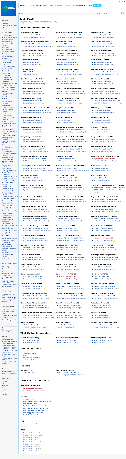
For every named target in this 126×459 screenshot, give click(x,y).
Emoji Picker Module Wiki (66, 110)
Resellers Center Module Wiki (67, 267)
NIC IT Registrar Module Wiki (67, 178)
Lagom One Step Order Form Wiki (104, 158)
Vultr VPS (5, 250)
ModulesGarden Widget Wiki (67, 340)
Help (3, 27)
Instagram (5, 392)
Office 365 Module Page (101, 180)
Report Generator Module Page (33, 269)
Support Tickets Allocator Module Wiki (35, 305)
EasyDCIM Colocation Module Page (69, 103)
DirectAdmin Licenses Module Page (34, 84)
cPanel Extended (7, 60)
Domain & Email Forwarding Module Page (71, 93)
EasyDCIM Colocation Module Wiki (69, 101)
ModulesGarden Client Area (31, 435)
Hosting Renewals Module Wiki (103, 149)
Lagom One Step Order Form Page (105, 161)
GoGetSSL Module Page (101, 132)
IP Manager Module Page (66, 161)
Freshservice (6, 105)
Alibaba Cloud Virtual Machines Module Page (37, 46)
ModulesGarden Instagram (31, 448)
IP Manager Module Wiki (66, 158)
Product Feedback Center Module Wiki (106, 219)
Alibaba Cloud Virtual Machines (8, 44)
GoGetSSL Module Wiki (101, 129)
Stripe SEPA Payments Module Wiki (105, 296)
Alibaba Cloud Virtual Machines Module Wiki (37, 44)
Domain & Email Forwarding (7, 80)
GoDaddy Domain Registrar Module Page (71, 132)
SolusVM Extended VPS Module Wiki (105, 286)
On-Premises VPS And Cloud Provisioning (9, 285)
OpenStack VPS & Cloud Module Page (70, 190)
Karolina (46, 21)
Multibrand (5, 145)
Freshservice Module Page (102, 122)
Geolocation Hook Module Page (33, 132)
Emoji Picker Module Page (66, 112)
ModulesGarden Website (31, 433)
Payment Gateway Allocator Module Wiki (71, 199)
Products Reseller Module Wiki (103, 228)
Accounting (5, 267)
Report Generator (7, 213)
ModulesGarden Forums (30, 437)
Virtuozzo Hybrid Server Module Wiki (69, 315)
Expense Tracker (7, 101)
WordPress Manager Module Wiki (33, 325)
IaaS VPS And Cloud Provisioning (8, 281)
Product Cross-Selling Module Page (69, 221)
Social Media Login (7, 224)
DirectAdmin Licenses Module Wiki (34, 81)
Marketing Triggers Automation (7, 138)
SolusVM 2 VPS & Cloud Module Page (70, 288)
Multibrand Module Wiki (101, 168)
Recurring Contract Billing (9, 211)
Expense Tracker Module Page (32, 122)
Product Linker (6, 186)
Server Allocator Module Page (103, 269)
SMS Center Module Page (102, 279)
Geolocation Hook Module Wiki (32, 129)
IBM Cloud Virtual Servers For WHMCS (35, 158)
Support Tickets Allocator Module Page (35, 308)
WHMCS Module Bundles (9, 373)
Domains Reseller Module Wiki (32, 101)
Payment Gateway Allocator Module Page (71, 201)
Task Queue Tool (28, 360)
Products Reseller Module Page (103, 230)
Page (21, 13)
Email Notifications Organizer (7, 94)
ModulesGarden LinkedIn (31, 446)
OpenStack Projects (8, 151)
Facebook (5, 385)
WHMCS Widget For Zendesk (103, 340)
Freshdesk (5, 103)
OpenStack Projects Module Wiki (33, 187)
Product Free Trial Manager (7, 183)
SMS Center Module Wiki (101, 276)
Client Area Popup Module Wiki (68, 53)
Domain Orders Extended (9, 83)
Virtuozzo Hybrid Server (9, 248)
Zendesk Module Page (65, 327)
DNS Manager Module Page (102, 84)
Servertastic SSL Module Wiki (67, 276)
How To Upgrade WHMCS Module (34, 413)
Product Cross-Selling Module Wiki (69, 219)
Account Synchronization (9, 37)
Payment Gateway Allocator (7, 162)
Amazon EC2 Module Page (66, 46)
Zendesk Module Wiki (65, 325)
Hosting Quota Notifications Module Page (71, 151)
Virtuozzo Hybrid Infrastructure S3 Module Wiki (37, 315)
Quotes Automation (7, 203)
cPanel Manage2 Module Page (103, 64)
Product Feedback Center (9, 181)
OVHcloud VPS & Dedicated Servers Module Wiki (109, 187)
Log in (123, 1)
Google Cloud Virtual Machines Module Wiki (72, 139)
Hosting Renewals (7, 129)
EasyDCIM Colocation (8, 87)
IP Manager (5, 133)
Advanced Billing (7, 41)
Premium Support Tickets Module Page (35, 221)
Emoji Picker (6, 97)
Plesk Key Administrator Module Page (105, 211)
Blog (3, 383)
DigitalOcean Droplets (8, 67)
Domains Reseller (7, 85)
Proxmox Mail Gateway (9, 191)
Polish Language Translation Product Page (71, 375)
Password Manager (8, 159)
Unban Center (6, 242)
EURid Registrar (7, 99)
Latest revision (37, 22)
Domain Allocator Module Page (33, 93)
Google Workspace (7, 121)
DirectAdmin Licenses (8, 71)
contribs (54, 21)
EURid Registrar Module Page (103, 112)
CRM (3, 64)
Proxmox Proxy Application (31, 357)
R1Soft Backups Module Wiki (32, 257)
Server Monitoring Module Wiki (32, 276)
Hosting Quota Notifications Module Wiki (70, 149)
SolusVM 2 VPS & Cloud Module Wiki (70, 286)
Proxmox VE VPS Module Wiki (103, 238)
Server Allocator (7, 217)
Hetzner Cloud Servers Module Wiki (34, 149)
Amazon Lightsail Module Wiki (103, 44)
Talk (50, 21)
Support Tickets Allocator (9, 238)
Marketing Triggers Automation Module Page (37, 170)
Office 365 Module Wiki (101, 178)
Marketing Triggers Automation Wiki (34, 168)
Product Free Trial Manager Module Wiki (35, 228)
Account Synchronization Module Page (70, 37)
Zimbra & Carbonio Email (9, 259)
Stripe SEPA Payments (9, 236)
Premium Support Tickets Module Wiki (35, 219)
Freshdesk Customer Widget (32, 340)
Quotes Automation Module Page (104, 250)
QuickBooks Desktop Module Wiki (33, 247)
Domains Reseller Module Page (33, 103)
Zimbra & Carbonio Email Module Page (106, 327)
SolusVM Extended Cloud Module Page (35, 298)
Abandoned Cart (7, 35)
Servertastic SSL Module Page (68, 279)
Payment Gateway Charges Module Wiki (106, 199)
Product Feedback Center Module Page (106, 221)
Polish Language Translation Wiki (68, 372)
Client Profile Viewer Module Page (104, 55)
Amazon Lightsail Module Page (103, 46)
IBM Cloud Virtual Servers (9, 131)
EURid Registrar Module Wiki (103, 110)
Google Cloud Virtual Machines (8, 118)
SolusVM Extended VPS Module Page (105, 288)
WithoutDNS (5, 252)
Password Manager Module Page (33, 201)
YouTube (4, 394)
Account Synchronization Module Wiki (70, 35)
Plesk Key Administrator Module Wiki (105, 209)
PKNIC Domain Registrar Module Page (35, 211)
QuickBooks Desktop (8, 199)
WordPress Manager (8, 254)
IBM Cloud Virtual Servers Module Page (35, 161)
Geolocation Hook (7, 107)
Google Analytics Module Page (32, 141)
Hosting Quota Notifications (6, 126)
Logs (24, 355)
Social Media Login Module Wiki (33, 286)
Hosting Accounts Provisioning (7, 278)
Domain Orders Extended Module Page (106, 93)
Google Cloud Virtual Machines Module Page (72, 141)
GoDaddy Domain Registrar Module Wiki (71, 129)
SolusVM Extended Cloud (9, 230)
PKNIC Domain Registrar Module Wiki (35, 209)
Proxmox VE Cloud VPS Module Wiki (70, 238)
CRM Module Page (29, 74)
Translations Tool (7, 328)
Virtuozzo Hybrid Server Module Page (70, 317)
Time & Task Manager (8, 240)
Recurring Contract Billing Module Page (106, 259)
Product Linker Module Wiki (67, 228)
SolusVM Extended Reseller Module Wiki (71, 296)
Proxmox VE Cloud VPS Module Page (70, 240)
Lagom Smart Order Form (9, 135)
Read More (97, 5)
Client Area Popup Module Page (68, 55)
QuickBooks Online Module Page (68, 250)
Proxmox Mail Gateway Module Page (34, 240)
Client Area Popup (7, 54)
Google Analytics (7, 115)
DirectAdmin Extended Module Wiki (105, 72)
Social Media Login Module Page (33, 288)
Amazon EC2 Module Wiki (66, 44)
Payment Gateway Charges (7, 165)
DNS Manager (6, 75)
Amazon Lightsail (7, 49)
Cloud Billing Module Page (31, 64)
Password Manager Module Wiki (33, 199)
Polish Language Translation (7, 330)
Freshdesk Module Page (66, 122)
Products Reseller (7, 189)
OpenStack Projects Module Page (33, 190)
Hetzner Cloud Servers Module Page (34, 151)
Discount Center (7, 73)
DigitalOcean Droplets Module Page (69, 74)
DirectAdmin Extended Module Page (105, 74)
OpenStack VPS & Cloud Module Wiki (70, 187)
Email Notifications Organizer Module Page (36, 112)
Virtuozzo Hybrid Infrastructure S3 (7, 245)
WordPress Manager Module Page (34, 327)
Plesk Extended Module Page (67, 211)
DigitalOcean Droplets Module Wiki (69, 72)
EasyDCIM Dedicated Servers (8, 90)
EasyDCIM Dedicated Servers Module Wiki (107, 101)
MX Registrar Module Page (31, 180)
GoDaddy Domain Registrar (7, 110)
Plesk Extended (6, 168)
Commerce (5, 269)
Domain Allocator (7, 77)
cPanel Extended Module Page (68, 64)
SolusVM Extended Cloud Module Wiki (35, 296)
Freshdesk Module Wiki (65, 120)
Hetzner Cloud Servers (9, 123)
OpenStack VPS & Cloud (9, 153)
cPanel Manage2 (7, 62)
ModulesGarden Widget (9, 298)
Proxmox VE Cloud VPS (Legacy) (9, 193)
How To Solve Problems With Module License (37, 406)
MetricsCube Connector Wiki (67, 168)
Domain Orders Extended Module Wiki (106, 91)
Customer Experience (8, 273)
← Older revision (28, 22)
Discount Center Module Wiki (67, 81)
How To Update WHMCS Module (33, 410)
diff (22, 22)
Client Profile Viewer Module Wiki (104, 53)
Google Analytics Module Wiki (32, 139)
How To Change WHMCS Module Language (37, 401)
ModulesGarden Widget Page (67, 342)
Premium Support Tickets (9, 176)
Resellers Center (7, 215)
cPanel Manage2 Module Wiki (103, 62)
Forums (4, 381)
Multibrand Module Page (101, 170)
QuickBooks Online (7, 201)
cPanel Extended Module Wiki (67, 62)
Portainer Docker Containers (7, 173)
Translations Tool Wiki (30, 372)
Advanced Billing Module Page (103, 37)
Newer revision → (49, 22)
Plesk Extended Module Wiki (67, 209)
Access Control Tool (29, 353)
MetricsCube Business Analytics (8, 142)
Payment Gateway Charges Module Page (106, 201)
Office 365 (5, 149)
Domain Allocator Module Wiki (32, 91)
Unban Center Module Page (102, 308)
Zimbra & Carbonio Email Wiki (103, 325)
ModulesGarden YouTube (31, 451)
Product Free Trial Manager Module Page (36, 230)
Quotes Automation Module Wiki (104, 247)
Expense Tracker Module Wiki (32, 120)
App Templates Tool (8, 311)
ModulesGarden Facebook (31, 442)
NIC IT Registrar (7, 147)
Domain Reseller (7, 275)
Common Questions (29, 424)
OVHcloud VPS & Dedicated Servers (7, 156)
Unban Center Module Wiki (102, 305)
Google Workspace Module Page (104, 141)
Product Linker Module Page (67, 230)
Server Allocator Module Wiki (103, 267)
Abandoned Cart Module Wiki (32, 35)
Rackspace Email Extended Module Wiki (71, 257)
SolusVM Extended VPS (9, 228)
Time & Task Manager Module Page (69, 308)
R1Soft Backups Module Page (32, 259)
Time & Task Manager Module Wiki (69, 305)
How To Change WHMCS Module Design (36, 408)
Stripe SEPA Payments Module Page (105, 298)
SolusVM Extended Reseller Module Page (71, 298)
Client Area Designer (8, 52)
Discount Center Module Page (67, 84)
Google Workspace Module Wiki (104, 139)
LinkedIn (4, 390)
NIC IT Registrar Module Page (67, 180)
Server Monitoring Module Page (33, 279)
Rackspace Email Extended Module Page (71, 259)
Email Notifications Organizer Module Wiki (36, 110)
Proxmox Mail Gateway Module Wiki (34, 238)
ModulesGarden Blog (29, 439)
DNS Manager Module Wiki (102, 81)
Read (99, 13)
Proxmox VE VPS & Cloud (10, 196)
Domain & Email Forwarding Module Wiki (71, 91)
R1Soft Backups (7, 205)
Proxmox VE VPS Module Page (103, 240)
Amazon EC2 (6, 47)
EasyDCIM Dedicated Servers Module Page (107, 103)
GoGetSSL (5, 113)
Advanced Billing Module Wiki (103, 35)
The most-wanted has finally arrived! (61, 5)
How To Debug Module (30, 404)
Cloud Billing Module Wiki (31, 62)
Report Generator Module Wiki (32, 267)
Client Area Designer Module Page (34, 55)
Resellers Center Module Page (68, 269)
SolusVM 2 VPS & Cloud (9, 226)
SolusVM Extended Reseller (7, 233)
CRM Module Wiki (28, 72)
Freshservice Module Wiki (102, 120)
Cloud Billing (6, 58)
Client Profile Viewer (8, 56)
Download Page (98, 342)
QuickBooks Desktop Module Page (34, 250)
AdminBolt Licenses (8, 39)
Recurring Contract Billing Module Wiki (106, 257)
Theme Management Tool (9, 320)
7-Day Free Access (29, 399)
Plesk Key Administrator (9, 171)
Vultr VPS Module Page (101, 317)
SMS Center (5, 221)
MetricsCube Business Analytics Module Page (72, 170)
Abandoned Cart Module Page (32, 37)
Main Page (5, 23)
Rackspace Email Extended (7, 208)
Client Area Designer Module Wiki (33, 53)
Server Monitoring (7, 219)
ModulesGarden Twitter (30, 444)
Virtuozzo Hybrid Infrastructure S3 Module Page (38, 317)
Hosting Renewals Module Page (104, 151)
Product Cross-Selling (8, 178)
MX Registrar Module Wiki (31, 178)
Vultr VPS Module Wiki (101, 315)
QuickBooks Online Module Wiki (68, 247)
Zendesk (4, 256)
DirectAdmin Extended (8, 69)
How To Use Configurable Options (33, 415)
